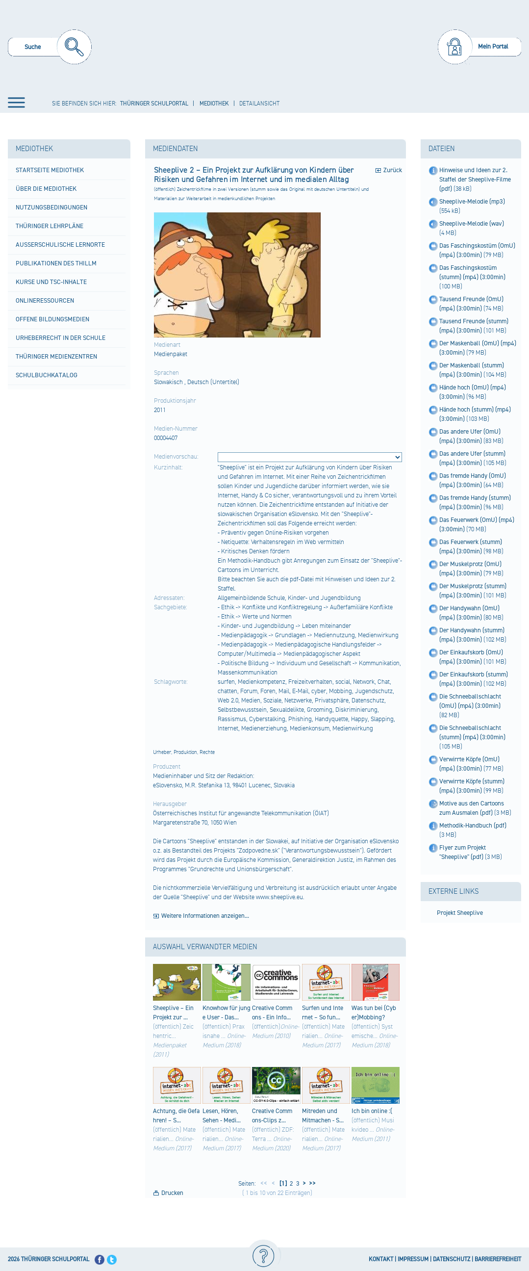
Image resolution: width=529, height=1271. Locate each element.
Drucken (172, 1193)
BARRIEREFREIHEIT (498, 1259)
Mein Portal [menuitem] (493, 47)
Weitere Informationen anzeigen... (205, 916)
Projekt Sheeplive (460, 913)
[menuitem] (50, 48)
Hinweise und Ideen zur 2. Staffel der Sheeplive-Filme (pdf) (475, 179)
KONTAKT (381, 1259)
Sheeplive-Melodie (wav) (471, 224)
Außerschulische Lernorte (60, 245)
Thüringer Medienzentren (56, 357)
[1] (282, 1184)
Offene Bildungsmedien (52, 319)
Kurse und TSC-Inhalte (51, 282)
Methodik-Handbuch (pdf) (472, 826)
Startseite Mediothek (50, 170)
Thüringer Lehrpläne (49, 226)
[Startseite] (266, 46)
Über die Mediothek (46, 189)
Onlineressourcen (45, 301)
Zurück (392, 170)
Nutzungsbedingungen (51, 207)
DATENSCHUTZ (451, 1259)
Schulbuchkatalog (46, 375)
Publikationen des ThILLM (56, 263)
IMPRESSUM (413, 1259)
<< (263, 1184)
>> (311, 1184)
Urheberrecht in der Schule (60, 338)
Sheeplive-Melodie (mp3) (472, 202)
